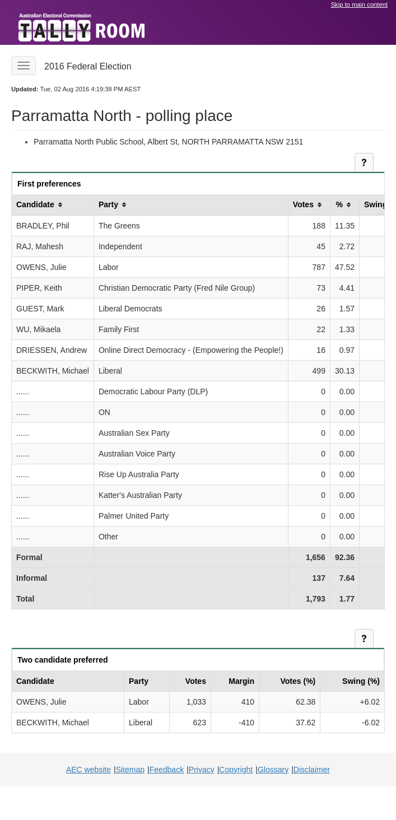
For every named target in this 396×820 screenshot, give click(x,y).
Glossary (273, 769)
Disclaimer (311, 769)
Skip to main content (359, 4)
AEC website (88, 769)
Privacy (202, 769)
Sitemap (130, 769)
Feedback (167, 769)
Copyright (236, 769)
